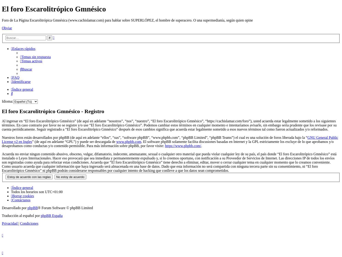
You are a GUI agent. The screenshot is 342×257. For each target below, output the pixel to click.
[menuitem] (35, 57)
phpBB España (52, 216)
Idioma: (7, 101)
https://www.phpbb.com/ (183, 146)
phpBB (32, 208)
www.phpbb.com (128, 142)
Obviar (7, 28)
